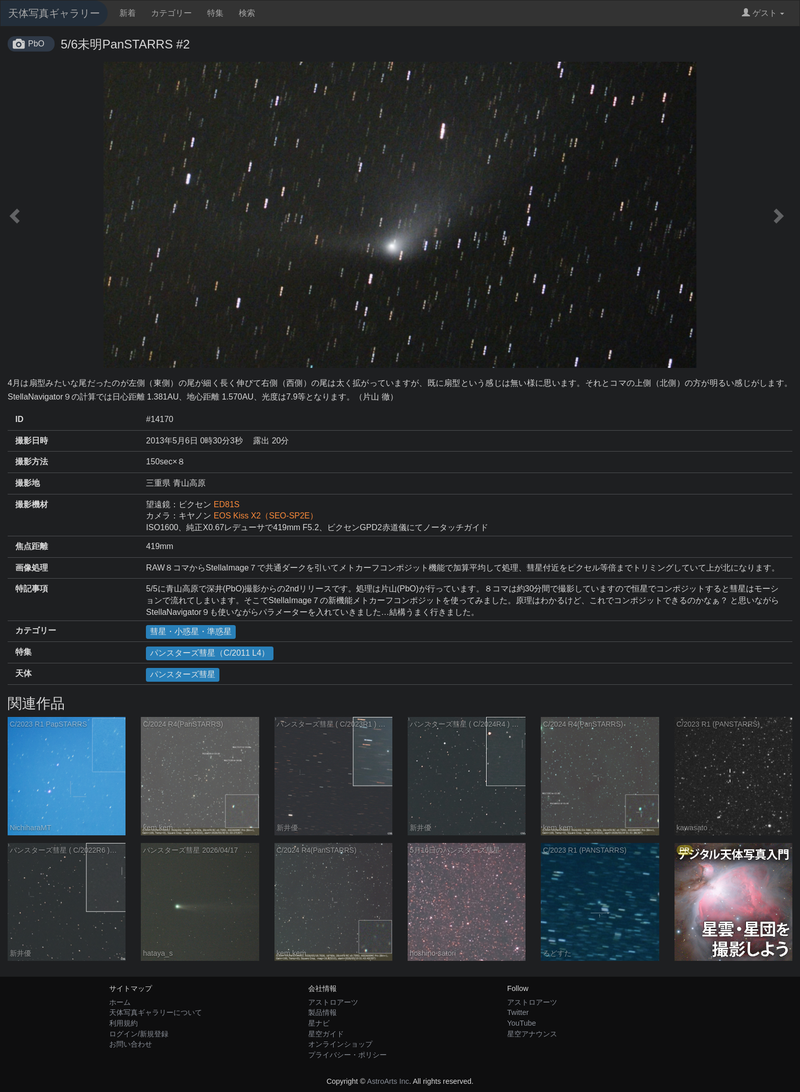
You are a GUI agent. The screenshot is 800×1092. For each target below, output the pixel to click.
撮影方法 (31, 461)
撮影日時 (31, 440)
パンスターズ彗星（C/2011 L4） (209, 653)
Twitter (518, 1012)
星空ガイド (326, 1034)
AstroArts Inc (388, 1081)
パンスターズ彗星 (182, 674)
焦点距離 (31, 546)
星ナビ (319, 1023)
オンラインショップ (340, 1044)
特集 (215, 13)
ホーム (120, 1002)
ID (19, 419)
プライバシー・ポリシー (347, 1055)
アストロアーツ (333, 1002)
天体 (23, 673)
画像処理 (31, 567)
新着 (127, 13)
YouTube (521, 1023)
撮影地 (27, 483)
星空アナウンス (532, 1034)
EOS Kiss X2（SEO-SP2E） (266, 515)
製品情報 (322, 1012)
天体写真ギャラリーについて (155, 1012)
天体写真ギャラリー (54, 13)
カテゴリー (171, 13)
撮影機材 (31, 504)
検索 (247, 13)
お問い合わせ (130, 1044)
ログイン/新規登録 (138, 1034)
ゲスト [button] (763, 13)
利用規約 (123, 1023)
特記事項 (31, 588)
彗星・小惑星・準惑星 (191, 631)
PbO (36, 43)
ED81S (227, 504)
